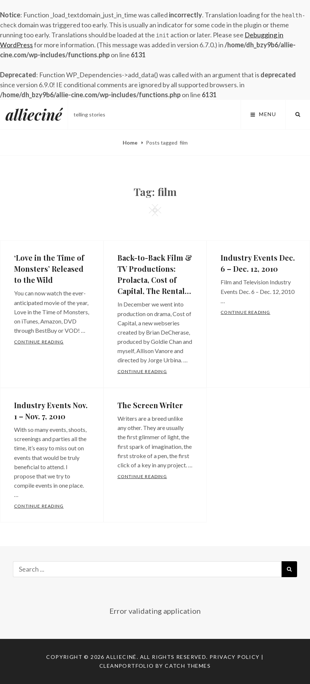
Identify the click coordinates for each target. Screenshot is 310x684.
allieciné (34, 114)
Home (131, 142)
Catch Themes (188, 666)
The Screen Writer (150, 405)
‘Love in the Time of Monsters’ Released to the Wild (49, 269)
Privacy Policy (234, 657)
